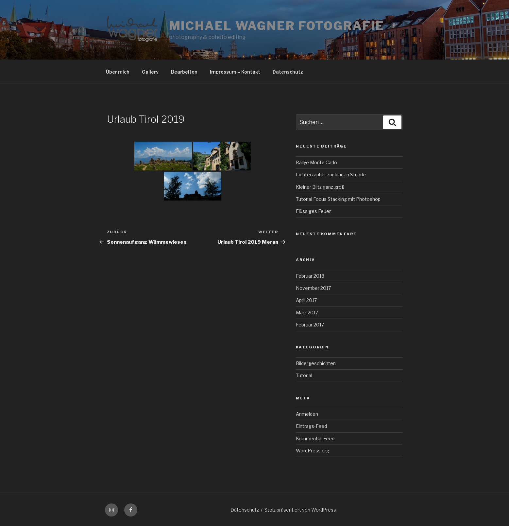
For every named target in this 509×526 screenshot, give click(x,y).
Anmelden (307, 414)
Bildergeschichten (316, 363)
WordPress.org (312, 450)
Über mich (117, 72)
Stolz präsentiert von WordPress (300, 510)
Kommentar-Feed (315, 438)
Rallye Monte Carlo (316, 162)
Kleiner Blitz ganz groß (320, 187)
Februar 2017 (310, 324)
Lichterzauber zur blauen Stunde (331, 174)
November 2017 (313, 288)
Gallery (150, 72)
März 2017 (307, 312)
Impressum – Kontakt (235, 72)
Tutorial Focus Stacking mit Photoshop (338, 199)
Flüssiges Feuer (313, 211)
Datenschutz (288, 72)
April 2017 (306, 300)
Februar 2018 (310, 276)
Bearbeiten (184, 72)
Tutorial (304, 375)
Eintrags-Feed (311, 426)
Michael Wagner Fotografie (276, 26)
